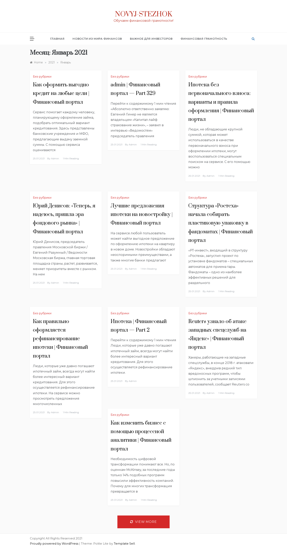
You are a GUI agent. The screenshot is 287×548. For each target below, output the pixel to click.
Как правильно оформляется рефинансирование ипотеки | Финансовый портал (60, 338)
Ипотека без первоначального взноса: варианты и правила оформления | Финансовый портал (221, 102)
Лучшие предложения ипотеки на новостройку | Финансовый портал (142, 214)
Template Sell (124, 543)
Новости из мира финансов (97, 38)
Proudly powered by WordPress (54, 543)
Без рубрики (42, 76)
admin (55, 158)
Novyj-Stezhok (143, 14)
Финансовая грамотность (204, 38)
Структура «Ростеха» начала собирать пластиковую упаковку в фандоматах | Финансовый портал (220, 223)
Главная (57, 38)
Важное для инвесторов (151, 38)
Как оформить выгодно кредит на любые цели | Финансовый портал (61, 93)
